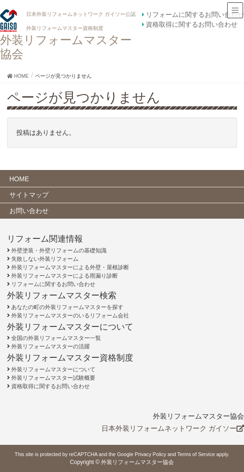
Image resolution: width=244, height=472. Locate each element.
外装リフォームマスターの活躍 (50, 346)
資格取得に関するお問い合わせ (191, 24)
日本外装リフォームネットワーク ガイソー (172, 428)
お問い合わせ (29, 210)
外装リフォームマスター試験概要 (53, 378)
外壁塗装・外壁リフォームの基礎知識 (59, 250)
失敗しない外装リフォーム (45, 259)
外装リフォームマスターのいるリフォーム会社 (70, 315)
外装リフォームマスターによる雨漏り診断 (64, 276)
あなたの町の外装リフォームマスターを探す (67, 307)
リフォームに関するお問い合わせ (195, 14)
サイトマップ (29, 195)
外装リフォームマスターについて (53, 369)
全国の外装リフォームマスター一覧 (56, 338)
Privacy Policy (150, 454)
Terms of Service (196, 454)
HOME (19, 179)
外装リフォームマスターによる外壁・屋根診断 (70, 267)
